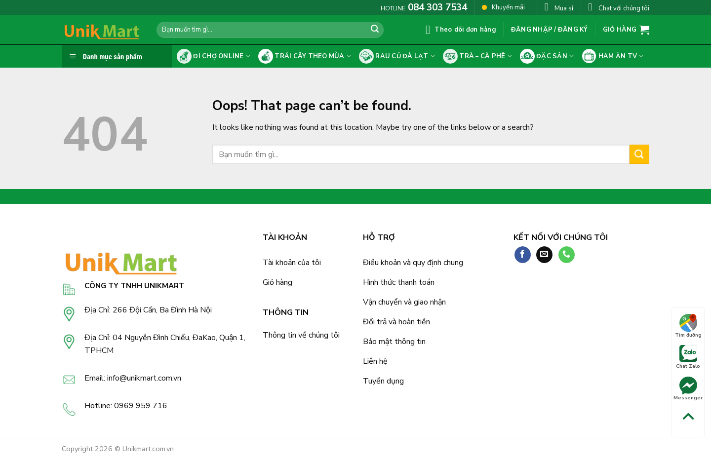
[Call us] (566, 254)
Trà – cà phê (477, 56)
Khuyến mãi (503, 7)
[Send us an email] (544, 254)
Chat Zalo (688, 357)
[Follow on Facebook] (522, 254)
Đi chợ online (213, 56)
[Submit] (374, 30)
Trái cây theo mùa (304, 56)
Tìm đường (688, 326)
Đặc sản (547, 56)
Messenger (688, 389)
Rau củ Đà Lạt (397, 56)
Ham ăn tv (612, 56)
